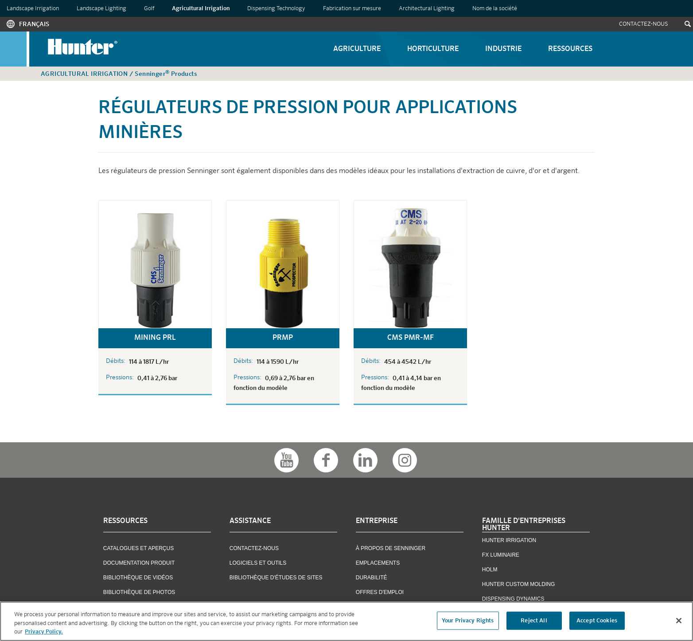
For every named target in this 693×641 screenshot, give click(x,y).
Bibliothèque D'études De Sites (276, 577)
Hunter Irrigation (509, 540)
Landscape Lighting (101, 9)
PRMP (283, 338)
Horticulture (433, 49)
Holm (490, 569)
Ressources (570, 49)
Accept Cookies (596, 620)
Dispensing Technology (276, 9)
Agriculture (357, 49)
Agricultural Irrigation (201, 9)
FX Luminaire (500, 555)
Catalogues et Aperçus (138, 548)
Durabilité (371, 577)
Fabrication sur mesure (352, 9)
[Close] (679, 620)
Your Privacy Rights (468, 620)
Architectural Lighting (427, 9)
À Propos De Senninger (390, 548)
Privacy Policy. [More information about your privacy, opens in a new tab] (44, 632)
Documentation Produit (139, 563)
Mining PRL (155, 338)
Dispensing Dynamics (513, 599)
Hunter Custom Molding (518, 584)
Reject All (534, 620)
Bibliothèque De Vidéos (138, 577)
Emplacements (378, 563)
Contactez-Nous (643, 24)
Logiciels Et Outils (258, 563)
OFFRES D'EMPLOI (380, 592)
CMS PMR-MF (410, 338)
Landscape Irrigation (33, 9)
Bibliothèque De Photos (139, 592)
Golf (149, 9)
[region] (346, 621)
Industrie (503, 49)
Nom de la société (494, 9)
